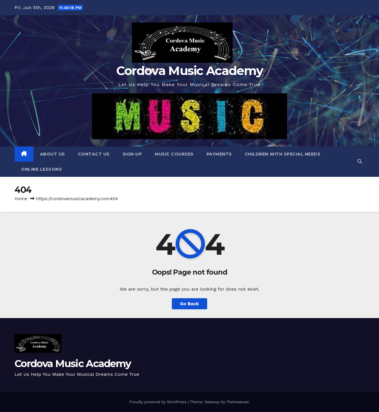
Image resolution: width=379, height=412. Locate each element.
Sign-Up (132, 154)
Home (21, 198)
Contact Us (94, 154)
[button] (359, 161)
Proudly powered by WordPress (158, 402)
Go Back (189, 303)
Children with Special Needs (283, 154)
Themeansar (237, 402)
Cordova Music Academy (189, 70)
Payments (219, 154)
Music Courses (174, 154)
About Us (52, 154)
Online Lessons (41, 169)
